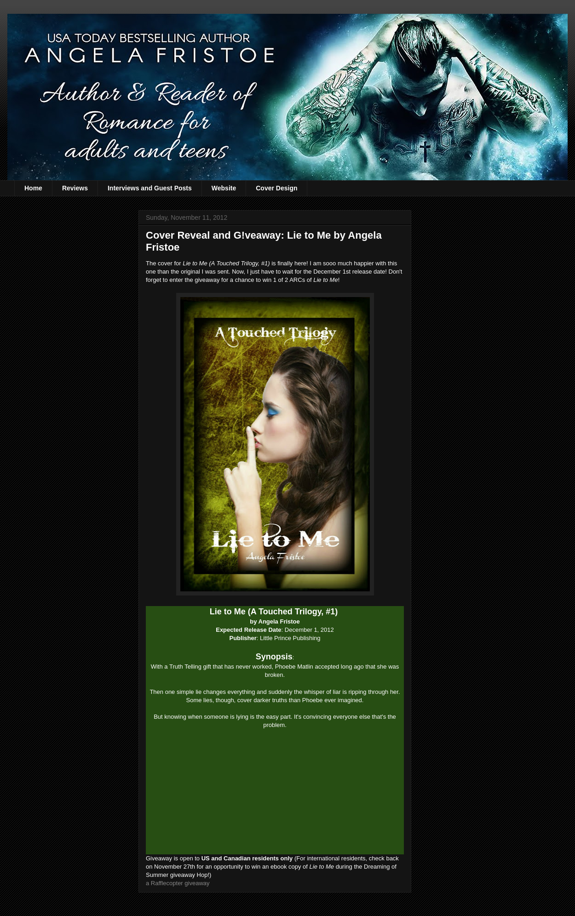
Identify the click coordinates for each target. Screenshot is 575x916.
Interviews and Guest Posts (150, 188)
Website (224, 188)
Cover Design (276, 188)
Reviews (75, 188)
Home (33, 188)
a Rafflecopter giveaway (178, 883)
